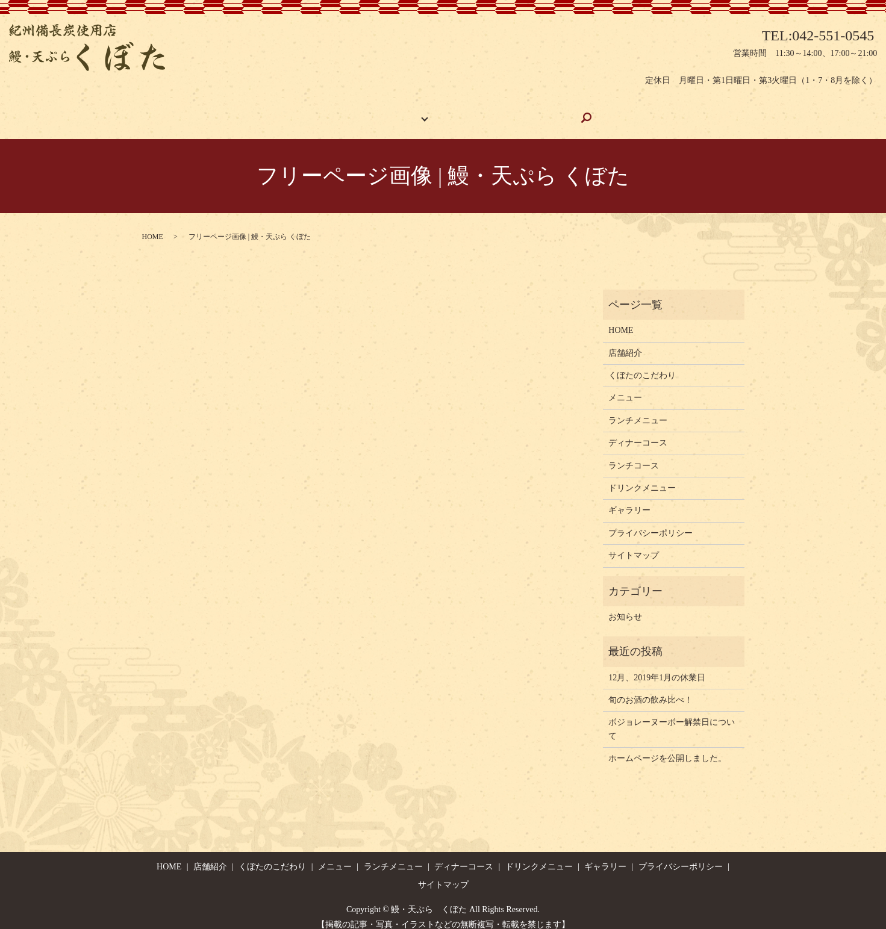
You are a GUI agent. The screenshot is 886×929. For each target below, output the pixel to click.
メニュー (625, 386)
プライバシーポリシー (650, 521)
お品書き (407, 111)
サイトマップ (633, 543)
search (611, 112)
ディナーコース (637, 431)
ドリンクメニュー (642, 476)
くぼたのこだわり (479, 111)
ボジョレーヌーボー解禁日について (671, 717)
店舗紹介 (348, 111)
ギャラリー (559, 111)
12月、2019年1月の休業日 (656, 666)
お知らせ (625, 605)
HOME (293, 111)
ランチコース (633, 454)
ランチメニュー (637, 409)
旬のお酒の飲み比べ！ (650, 688)
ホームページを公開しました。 (667, 746)
